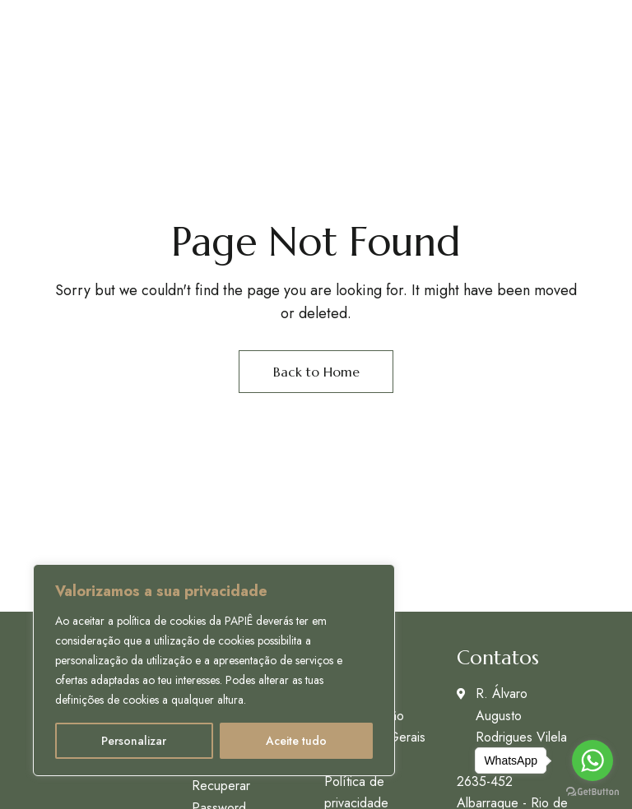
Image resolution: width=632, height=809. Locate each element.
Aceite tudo (296, 741)
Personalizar (133, 741)
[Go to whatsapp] (592, 760)
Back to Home (316, 371)
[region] (214, 670)
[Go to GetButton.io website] (592, 792)
